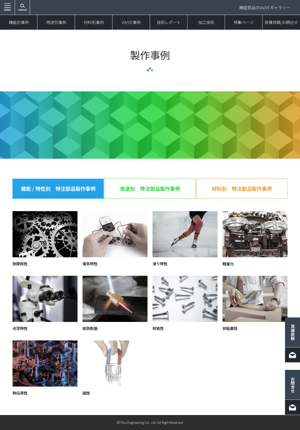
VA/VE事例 (131, 22)
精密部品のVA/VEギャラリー (264, 7)
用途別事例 (56, 22)
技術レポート (169, 22)
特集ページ (244, 22)
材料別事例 (94, 22)
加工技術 (206, 22)
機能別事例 (19, 22)
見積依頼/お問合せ (281, 22)
